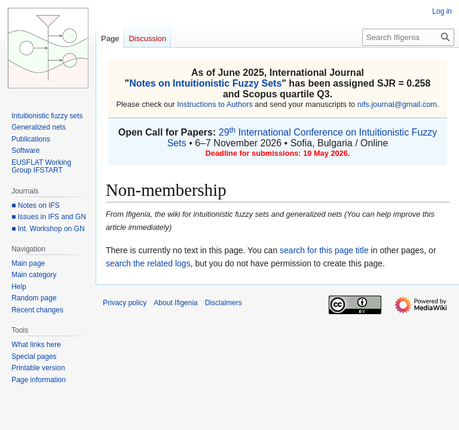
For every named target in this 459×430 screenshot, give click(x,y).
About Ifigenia (175, 303)
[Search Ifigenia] (408, 37)
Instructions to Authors (215, 104)
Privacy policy (124, 303)
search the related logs (148, 263)
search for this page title (324, 250)
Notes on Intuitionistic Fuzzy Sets (205, 83)
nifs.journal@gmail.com (397, 104)
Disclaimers (223, 303)
